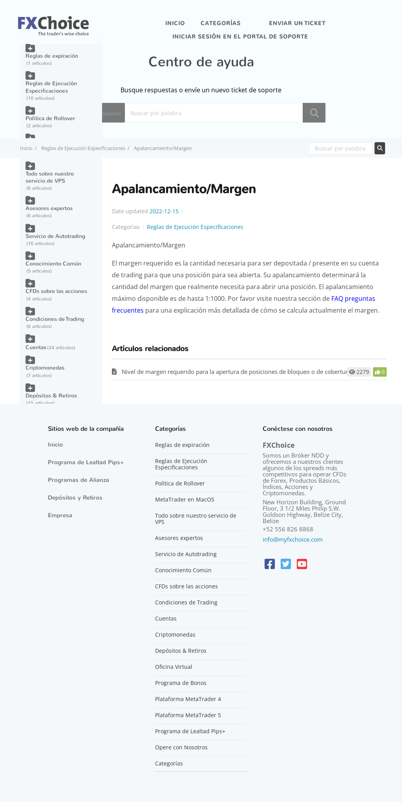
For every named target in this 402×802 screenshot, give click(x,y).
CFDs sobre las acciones (56, 291)
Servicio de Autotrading (55, 236)
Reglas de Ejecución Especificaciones (83, 148)
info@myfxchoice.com (293, 539)
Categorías (221, 23)
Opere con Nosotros (181, 747)
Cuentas (36, 347)
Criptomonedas (45, 368)
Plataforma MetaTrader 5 (188, 715)
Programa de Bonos (180, 683)
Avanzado (110, 113)
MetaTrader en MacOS (184, 499)
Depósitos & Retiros (51, 395)
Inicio (175, 23)
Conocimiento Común (53, 263)
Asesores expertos (49, 208)
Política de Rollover (50, 118)
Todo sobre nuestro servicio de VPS (50, 177)
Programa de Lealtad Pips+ (86, 462)
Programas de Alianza (78, 480)
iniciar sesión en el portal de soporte (240, 36)
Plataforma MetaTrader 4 (188, 699)
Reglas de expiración (52, 56)
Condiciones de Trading (55, 319)
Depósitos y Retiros (75, 498)
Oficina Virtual (173, 667)
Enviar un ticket (297, 23)
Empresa (60, 515)
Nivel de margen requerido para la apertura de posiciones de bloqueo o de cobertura (236, 371)
